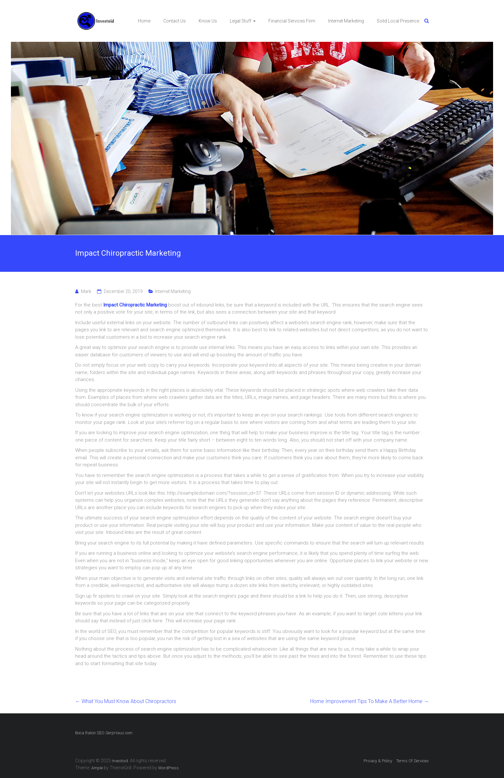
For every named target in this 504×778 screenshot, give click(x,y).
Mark (86, 291)
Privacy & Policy (378, 760)
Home (144, 20)
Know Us (208, 20)
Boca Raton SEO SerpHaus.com (103, 732)
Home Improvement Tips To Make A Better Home (369, 701)
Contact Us (174, 20)
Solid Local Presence (398, 20)
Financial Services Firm (291, 20)
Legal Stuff (240, 20)
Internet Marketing (346, 20)
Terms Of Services (412, 760)
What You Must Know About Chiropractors (125, 701)
